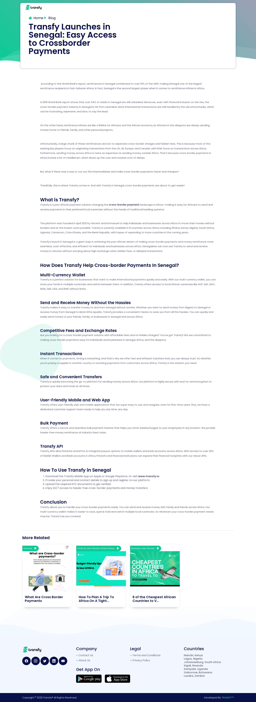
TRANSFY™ (228, 697)
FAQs (182, 7)
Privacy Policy (141, 660)
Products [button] (165, 7)
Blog (194, 7)
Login (228, 7)
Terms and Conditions (146, 655)
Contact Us (211, 7)
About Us (84, 660)
